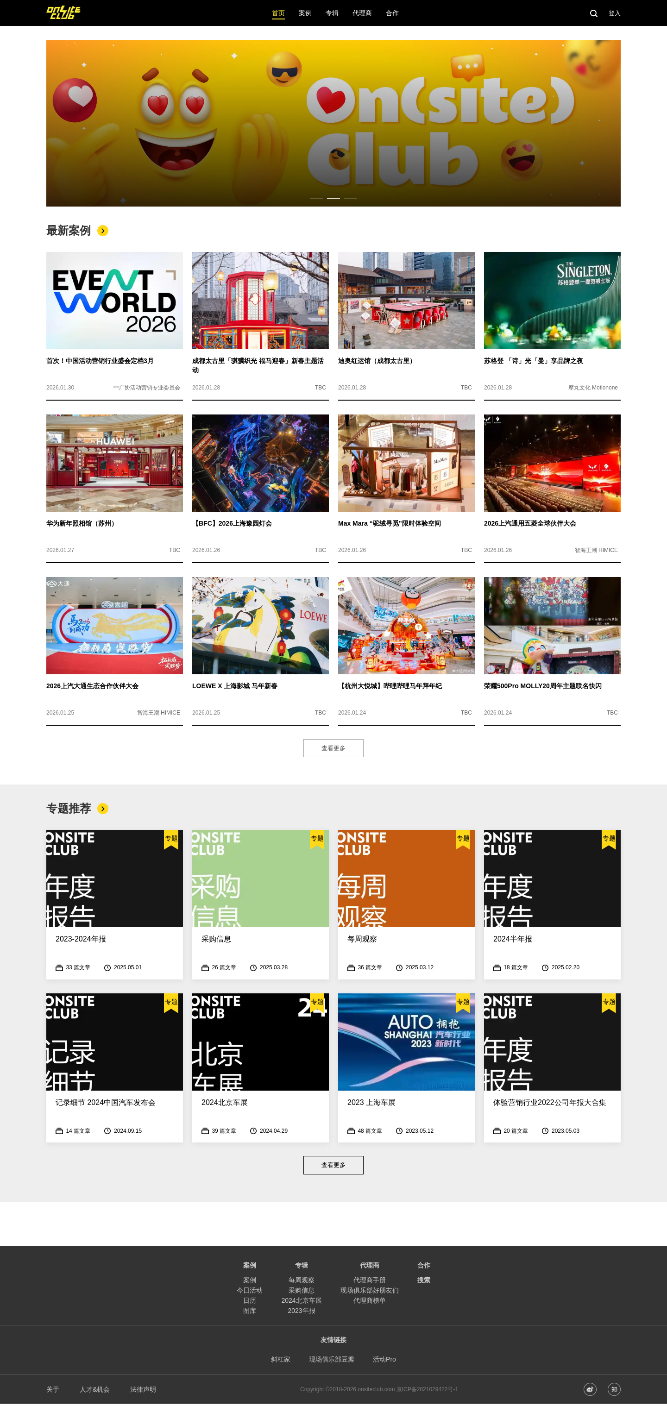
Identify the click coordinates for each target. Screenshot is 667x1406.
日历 (249, 1302)
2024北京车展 (301, 1302)
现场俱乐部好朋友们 (369, 1292)
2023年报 (301, 1313)
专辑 (301, 1267)
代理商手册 (369, 1282)
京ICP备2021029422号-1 (427, 1391)
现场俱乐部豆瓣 (331, 1361)
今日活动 (250, 1292)
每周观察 (302, 1282)
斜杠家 (280, 1361)
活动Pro (384, 1361)
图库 (249, 1313)
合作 (423, 1267)
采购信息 (302, 1292)
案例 (249, 1282)
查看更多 (333, 749)
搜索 (423, 1282)
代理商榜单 (369, 1302)
